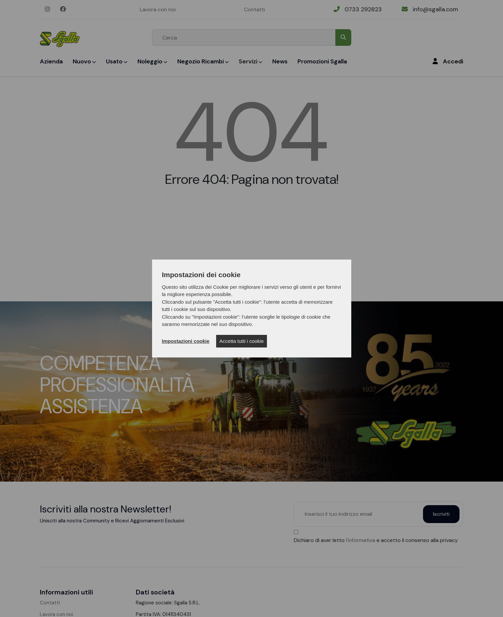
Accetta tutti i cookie (241, 341)
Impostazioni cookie (186, 341)
